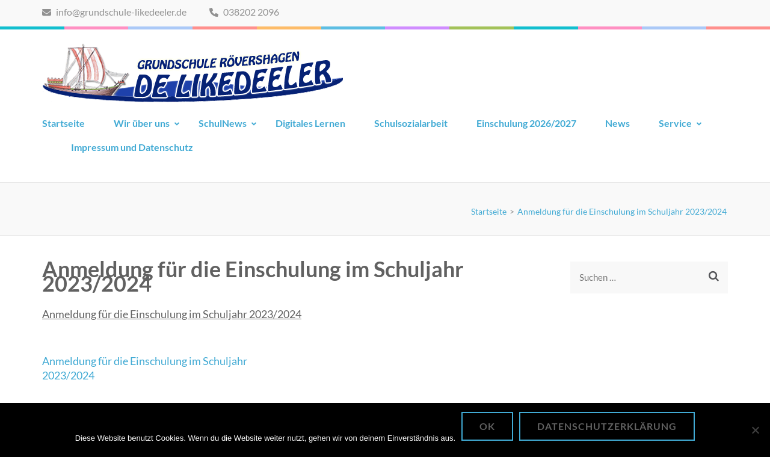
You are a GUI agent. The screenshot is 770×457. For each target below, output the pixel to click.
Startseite (63, 123)
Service (675, 123)
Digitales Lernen (310, 123)
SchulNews (223, 123)
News (617, 123)
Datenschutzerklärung (607, 426)
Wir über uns (142, 123)
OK (487, 426)
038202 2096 (244, 11)
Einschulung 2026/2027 (526, 123)
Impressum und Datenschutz (132, 147)
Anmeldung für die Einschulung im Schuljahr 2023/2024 (171, 314)
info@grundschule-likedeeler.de (114, 11)
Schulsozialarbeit (411, 123)
